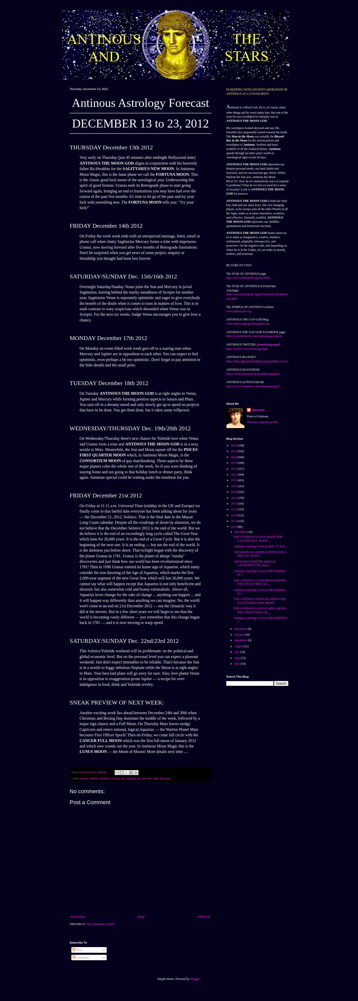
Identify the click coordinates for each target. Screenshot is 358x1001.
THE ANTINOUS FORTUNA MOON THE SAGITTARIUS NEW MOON (260, 600)
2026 (234, 445)
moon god (165, 778)
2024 (234, 457)
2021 (234, 474)
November (241, 629)
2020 (234, 480)
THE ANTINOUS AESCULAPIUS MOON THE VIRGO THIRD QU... (260, 610)
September (241, 640)
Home (141, 916)
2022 (234, 469)
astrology (115, 778)
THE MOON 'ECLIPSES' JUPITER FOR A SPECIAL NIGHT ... (260, 553)
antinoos (94, 778)
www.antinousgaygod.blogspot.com (247, 323)
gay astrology (129, 778)
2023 (234, 463)
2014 (234, 515)
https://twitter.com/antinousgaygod (247, 348)
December (240, 532)
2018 (234, 492)
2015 (234, 509)
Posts (77, 950)
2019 (234, 486)
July (237, 652)
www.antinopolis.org (238, 311)
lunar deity (153, 778)
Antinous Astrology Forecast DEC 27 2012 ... (261, 546)
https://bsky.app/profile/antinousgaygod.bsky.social (256, 361)
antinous (104, 778)
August (239, 646)
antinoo (84, 778)
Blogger (195, 979)
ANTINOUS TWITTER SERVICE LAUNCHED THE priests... (255, 563)
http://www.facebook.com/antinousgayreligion (254, 336)
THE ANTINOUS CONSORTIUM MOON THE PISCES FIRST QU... (259, 582)
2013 (234, 521)
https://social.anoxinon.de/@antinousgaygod (252, 374)
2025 (234, 451)
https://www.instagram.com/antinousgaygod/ (253, 386)
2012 (234, 526)
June (237, 658)
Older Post (203, 916)
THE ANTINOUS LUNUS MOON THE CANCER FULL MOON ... (258, 538)
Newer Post (78, 916)
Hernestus (258, 410)
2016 (234, 503)
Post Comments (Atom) (100, 924)
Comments (80, 957)
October (239, 634)
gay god (141, 778)
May (237, 663)
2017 (234, 498)
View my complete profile (262, 422)
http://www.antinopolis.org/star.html (247, 277)
